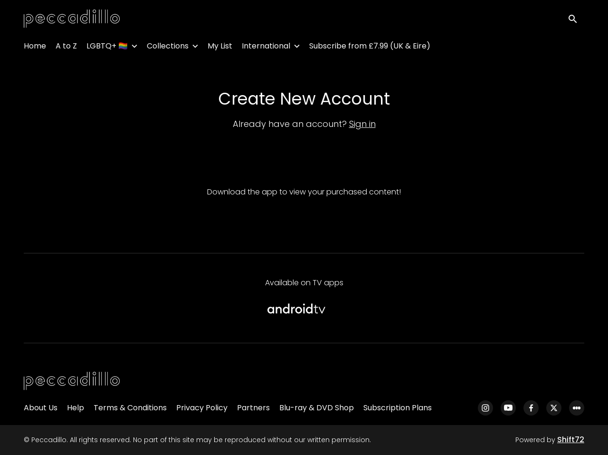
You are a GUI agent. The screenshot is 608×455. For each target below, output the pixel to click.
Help (75, 407)
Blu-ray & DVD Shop (316, 407)
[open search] (575, 20)
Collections (168, 47)
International (266, 47)
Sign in (362, 124)
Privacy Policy (202, 407)
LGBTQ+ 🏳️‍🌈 (107, 47)
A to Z (66, 47)
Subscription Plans (397, 407)
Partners (253, 407)
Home (35, 47)
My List (220, 47)
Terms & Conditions (130, 407)
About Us (40, 407)
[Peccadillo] (72, 381)
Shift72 (570, 439)
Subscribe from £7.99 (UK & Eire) (369, 47)
